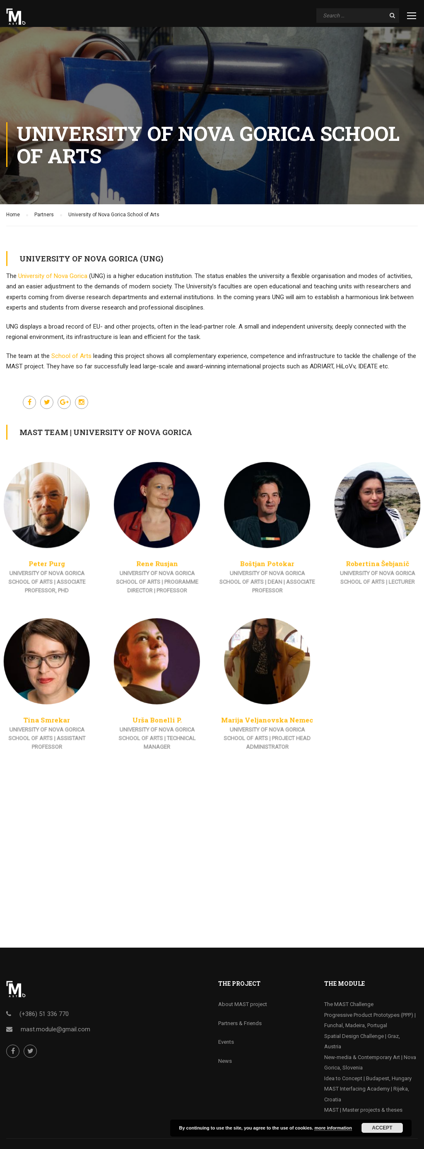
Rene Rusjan (161, 568)
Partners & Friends (240, 1023)
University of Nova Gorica (52, 276)
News (225, 1061)
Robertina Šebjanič (363, 568)
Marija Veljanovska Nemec (262, 711)
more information (333, 1127)
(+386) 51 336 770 (44, 1014)
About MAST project (242, 1004)
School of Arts (71, 356)
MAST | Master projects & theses (363, 1110)
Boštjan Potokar (262, 568)
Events (226, 1042)
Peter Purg (60, 568)
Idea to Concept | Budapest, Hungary (368, 1078)
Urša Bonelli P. (161, 711)
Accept (382, 1128)
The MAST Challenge (348, 1004)
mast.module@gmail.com (55, 1029)
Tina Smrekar (60, 711)
